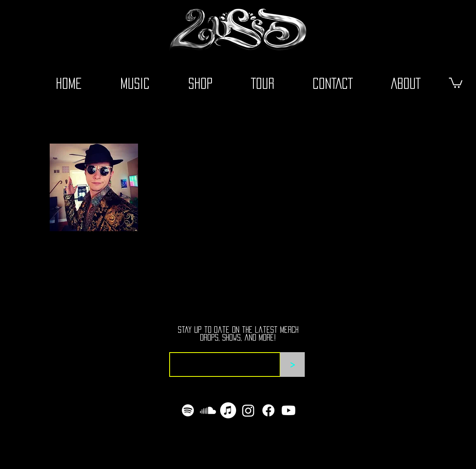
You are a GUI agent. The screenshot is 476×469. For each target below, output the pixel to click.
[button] (455, 82)
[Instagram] (248, 410)
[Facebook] (268, 410)
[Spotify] (188, 410)
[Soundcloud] (208, 410)
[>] (292, 364)
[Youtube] (289, 410)
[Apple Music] (228, 410)
